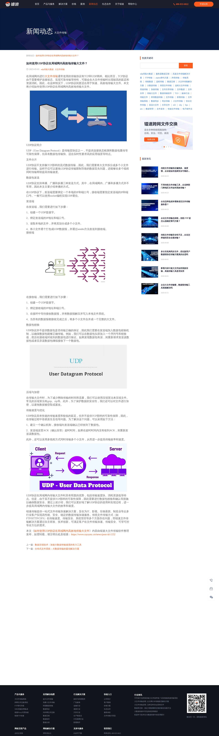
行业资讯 (138, 695)
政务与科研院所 (79, 699)
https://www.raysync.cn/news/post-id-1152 (93, 534)
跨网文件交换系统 (21, 702)
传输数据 (149, 82)
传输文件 (144, 97)
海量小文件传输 (49, 702)
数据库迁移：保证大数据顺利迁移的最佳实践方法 (152, 708)
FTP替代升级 (19, 706)
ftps (186, 105)
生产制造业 (78, 716)
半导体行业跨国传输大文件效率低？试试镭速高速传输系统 (156, 698)
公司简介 (107, 699)
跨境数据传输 (157, 97)
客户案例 (107, 702)
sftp (180, 105)
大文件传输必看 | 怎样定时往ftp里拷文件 (149, 705)
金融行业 (77, 706)
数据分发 (46, 722)
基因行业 (77, 709)
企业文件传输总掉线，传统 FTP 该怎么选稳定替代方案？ (176, 219)
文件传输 (170, 97)
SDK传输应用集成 (21, 709)
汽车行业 (77, 712)
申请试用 (204, 4)
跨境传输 (175, 78)
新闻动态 (30, 56)
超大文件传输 (48, 699)
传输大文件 (152, 93)
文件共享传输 (168, 89)
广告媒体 (77, 702)
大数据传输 (152, 85)
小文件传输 (178, 101)
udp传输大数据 (47, 69)
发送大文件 (154, 105)
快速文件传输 (173, 109)
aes (141, 109)
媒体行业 (185, 93)
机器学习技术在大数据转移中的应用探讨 (149, 715)
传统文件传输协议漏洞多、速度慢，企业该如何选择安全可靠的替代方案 (175, 170)
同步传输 (166, 101)
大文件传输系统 (20, 699)
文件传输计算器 (110, 716)
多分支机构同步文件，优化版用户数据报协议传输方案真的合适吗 (175, 253)
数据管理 (149, 109)
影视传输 (181, 97)
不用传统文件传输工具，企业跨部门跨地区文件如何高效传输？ (175, 186)
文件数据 (181, 89)
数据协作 (46, 719)
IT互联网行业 (78, 719)
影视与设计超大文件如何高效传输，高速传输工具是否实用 (174, 269)
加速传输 (155, 89)
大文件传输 (60, 69)
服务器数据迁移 (162, 74)
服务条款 (107, 712)
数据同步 (155, 101)
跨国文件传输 (166, 85)
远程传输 (160, 82)
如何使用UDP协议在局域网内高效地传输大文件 (61, 530)
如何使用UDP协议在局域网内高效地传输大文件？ (57, 56)
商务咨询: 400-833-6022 (112, 733)
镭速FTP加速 (19, 716)
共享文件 (166, 105)
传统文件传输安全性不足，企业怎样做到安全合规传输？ (175, 236)
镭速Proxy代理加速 (22, 712)
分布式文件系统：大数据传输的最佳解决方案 (57, 549)
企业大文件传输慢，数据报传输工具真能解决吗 (175, 286)
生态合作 (107, 709)
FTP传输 (148, 78)
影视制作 (77, 722)
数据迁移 (171, 82)
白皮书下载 (78, 733)
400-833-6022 (180, 4)
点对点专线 (19, 733)
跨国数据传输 (48, 706)
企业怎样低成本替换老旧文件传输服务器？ (175, 203)
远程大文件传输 (182, 85)
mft (174, 105)
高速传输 (144, 89)
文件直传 (160, 109)
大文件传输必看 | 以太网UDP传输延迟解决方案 (151, 701)
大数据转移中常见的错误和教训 (146, 711)
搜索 (186, 65)
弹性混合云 (47, 733)
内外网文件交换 (49, 712)
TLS (176, 93)
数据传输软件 (166, 93)
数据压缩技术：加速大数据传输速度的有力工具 (58, 545)
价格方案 (107, 706)
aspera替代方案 (162, 78)
